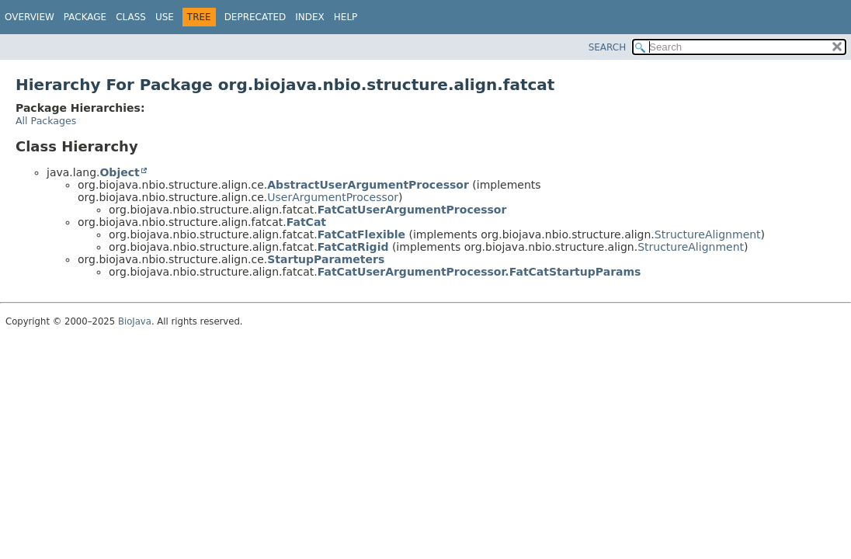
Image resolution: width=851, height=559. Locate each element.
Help (346, 17)
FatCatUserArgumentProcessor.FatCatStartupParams (479, 272)
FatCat (306, 222)
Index (310, 17)
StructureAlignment (708, 234)
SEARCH (608, 47)
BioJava (134, 321)
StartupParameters (325, 259)
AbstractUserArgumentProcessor (368, 185)
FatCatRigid (353, 247)
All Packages (46, 121)
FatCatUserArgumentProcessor (412, 209)
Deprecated (255, 17)
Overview (29, 17)
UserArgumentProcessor (332, 197)
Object (119, 172)
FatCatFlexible (361, 234)
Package (85, 17)
